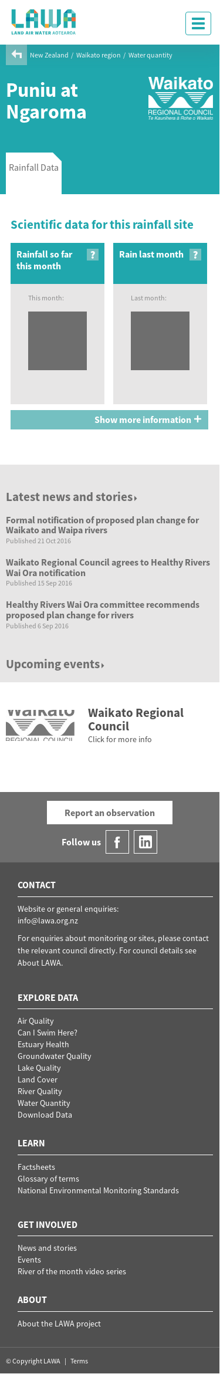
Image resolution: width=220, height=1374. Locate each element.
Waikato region (98, 54)
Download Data (45, 1114)
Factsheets (36, 1167)
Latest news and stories (72, 497)
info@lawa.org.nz (48, 920)
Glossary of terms (48, 1178)
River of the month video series (72, 1271)
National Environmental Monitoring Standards (98, 1190)
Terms (79, 1360)
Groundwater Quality (55, 1056)
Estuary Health (43, 1044)
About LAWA (39, 962)
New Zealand (49, 54)
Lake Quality (39, 1067)
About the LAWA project (59, 1323)
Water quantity (150, 54)
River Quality (40, 1091)
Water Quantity (44, 1103)
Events (29, 1259)
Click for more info (120, 739)
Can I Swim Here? (47, 1032)
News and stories (47, 1248)
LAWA (44, 21)
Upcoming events (56, 664)
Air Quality (36, 1021)
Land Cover (37, 1079)
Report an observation (110, 812)
